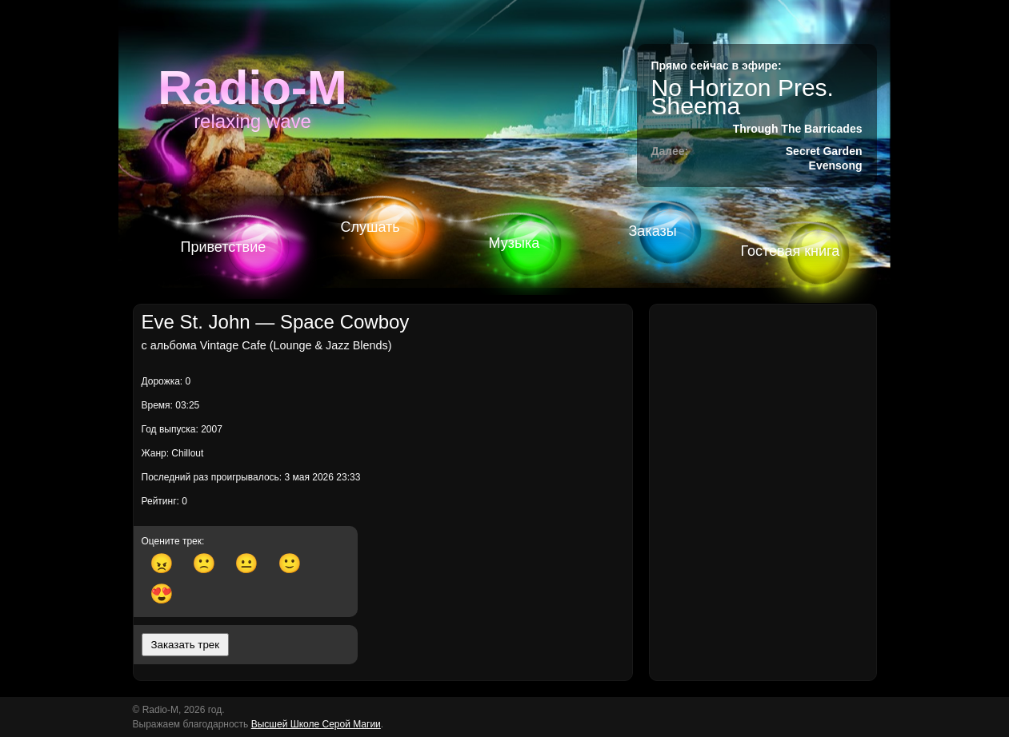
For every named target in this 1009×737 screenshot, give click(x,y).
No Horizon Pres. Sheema (742, 96)
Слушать (370, 227)
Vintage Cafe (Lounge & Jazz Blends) (296, 345)
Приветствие (223, 247)
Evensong (836, 165)
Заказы (653, 231)
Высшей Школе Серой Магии (316, 724)
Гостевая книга (790, 251)
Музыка (514, 243)
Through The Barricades (798, 128)
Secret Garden (824, 151)
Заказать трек (185, 645)
